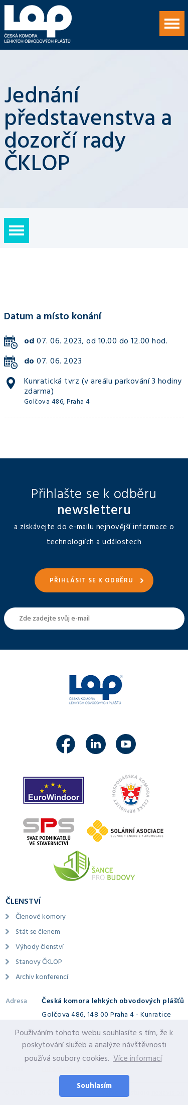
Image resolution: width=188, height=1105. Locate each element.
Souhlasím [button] (94, 1086)
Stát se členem (38, 932)
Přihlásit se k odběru (91, 581)
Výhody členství (40, 947)
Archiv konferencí (42, 978)
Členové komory (41, 917)
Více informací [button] (137, 1059)
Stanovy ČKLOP (39, 962)
